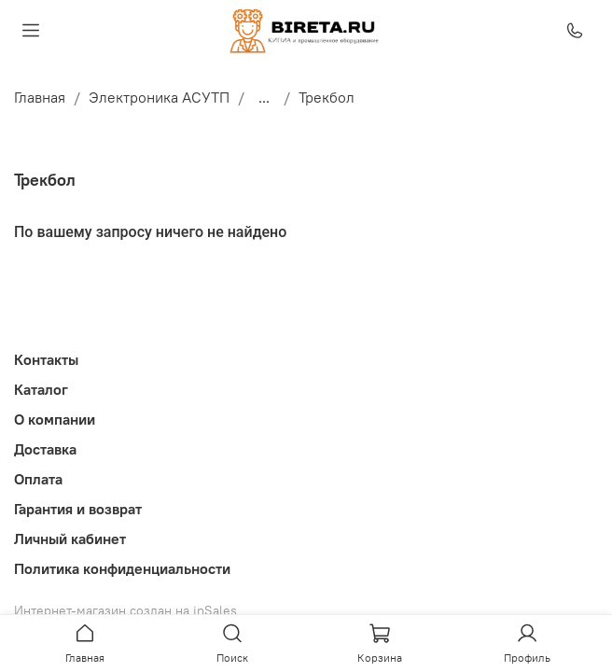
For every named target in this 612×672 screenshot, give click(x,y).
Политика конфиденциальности (122, 568)
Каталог (41, 389)
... (264, 97)
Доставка (45, 449)
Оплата (38, 478)
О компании (54, 419)
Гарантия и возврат (78, 508)
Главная (39, 97)
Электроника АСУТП (159, 97)
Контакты (46, 359)
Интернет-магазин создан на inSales (125, 610)
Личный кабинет (70, 538)
